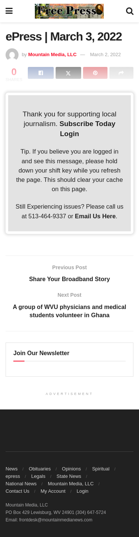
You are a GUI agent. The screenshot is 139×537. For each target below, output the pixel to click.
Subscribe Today (87, 124)
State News (69, 476)
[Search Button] (129, 11)
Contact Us (17, 491)
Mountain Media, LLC (52, 54)
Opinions (71, 469)
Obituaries (40, 469)
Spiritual (100, 469)
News (12, 469)
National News (21, 483)
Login (69, 134)
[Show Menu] (9, 11)
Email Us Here (95, 216)
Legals (38, 476)
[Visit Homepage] (69, 11)
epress (13, 476)
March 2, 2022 (105, 54)
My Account (52, 491)
